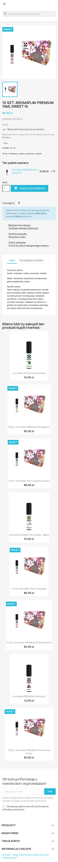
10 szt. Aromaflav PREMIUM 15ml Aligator (29, 427)
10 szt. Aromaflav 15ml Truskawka (29, 588)
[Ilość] (6, 188)
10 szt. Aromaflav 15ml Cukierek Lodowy (29, 480)
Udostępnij (19, 203)
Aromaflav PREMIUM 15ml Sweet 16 (25, 171)
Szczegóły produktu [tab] (32, 260)
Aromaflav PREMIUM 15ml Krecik (29, 696)
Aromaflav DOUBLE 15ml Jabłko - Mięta (29, 534)
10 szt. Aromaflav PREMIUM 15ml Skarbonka (29, 642)
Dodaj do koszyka (29, 188)
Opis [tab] (12, 260)
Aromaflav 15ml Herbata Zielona (29, 373)
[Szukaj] (29, 14)
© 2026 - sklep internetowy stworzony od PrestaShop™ (25, 856)
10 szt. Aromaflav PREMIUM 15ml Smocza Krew (29, 752)
